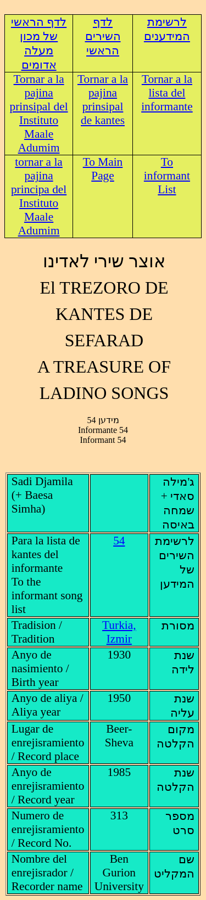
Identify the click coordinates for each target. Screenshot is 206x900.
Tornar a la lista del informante (167, 92)
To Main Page (103, 168)
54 (119, 540)
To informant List (167, 175)
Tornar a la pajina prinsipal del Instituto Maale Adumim (39, 113)
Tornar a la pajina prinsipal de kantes (102, 99)
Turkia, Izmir (119, 631)
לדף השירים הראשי (103, 36)
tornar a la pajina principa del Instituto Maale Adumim (38, 196)
